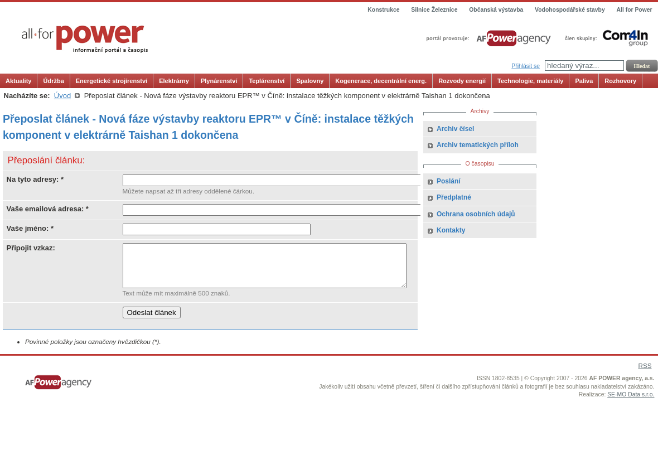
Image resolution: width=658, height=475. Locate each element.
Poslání (449, 181)
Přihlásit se (525, 66)
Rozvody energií (462, 80)
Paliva (584, 80)
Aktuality (18, 80)
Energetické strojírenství (111, 80)
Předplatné (454, 197)
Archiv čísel (455, 129)
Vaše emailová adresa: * (48, 209)
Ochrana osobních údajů (476, 214)
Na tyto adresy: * (35, 179)
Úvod (62, 95)
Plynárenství (219, 80)
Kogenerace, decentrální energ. (381, 80)
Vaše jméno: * (30, 228)
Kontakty (451, 230)
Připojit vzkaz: (31, 248)
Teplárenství (266, 80)
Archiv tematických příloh (478, 145)
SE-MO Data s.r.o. (630, 403)
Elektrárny (174, 80)
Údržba (53, 80)
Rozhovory (620, 80)
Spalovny (309, 80)
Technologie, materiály (530, 80)
